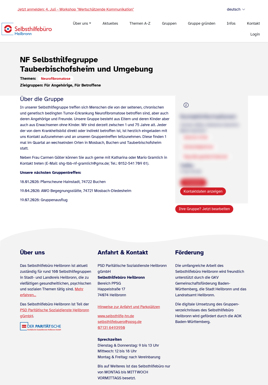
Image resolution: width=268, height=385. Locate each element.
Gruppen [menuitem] (169, 23)
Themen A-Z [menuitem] (140, 23)
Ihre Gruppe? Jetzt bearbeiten (204, 208)
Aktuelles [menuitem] (110, 23)
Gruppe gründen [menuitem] (201, 23)
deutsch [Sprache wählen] (236, 9)
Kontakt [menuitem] (253, 23)
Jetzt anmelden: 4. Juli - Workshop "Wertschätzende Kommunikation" (76, 9)
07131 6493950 (111, 327)
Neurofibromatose (55, 79)
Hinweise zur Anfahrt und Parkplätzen (129, 306)
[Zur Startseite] (27, 29)
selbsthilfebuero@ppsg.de (120, 321)
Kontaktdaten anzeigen (203, 191)
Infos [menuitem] (231, 23)
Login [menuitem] (255, 34)
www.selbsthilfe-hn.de (116, 316)
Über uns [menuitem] (80, 23)
